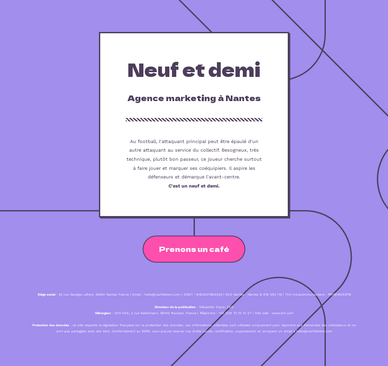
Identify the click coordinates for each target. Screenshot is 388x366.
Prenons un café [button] (194, 249)
